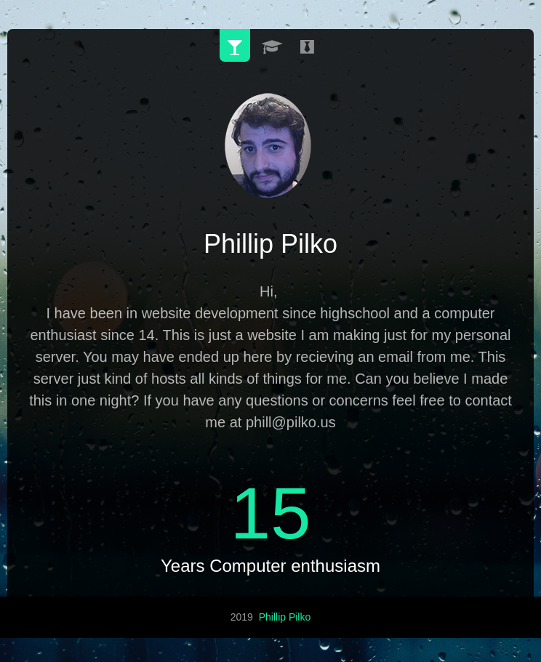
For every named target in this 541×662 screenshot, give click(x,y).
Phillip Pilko (285, 615)
